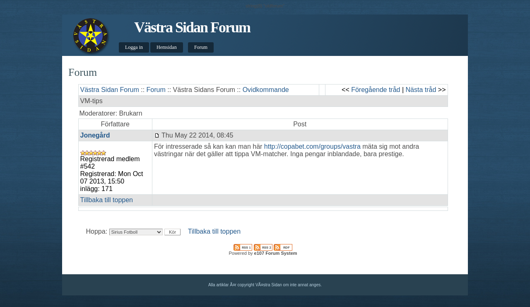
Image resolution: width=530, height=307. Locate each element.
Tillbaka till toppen (106, 199)
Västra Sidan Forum (192, 27)
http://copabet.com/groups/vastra (312, 146)
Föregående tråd (375, 89)
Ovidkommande (266, 89)
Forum (200, 47)
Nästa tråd (421, 89)
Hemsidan (167, 47)
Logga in (134, 47)
